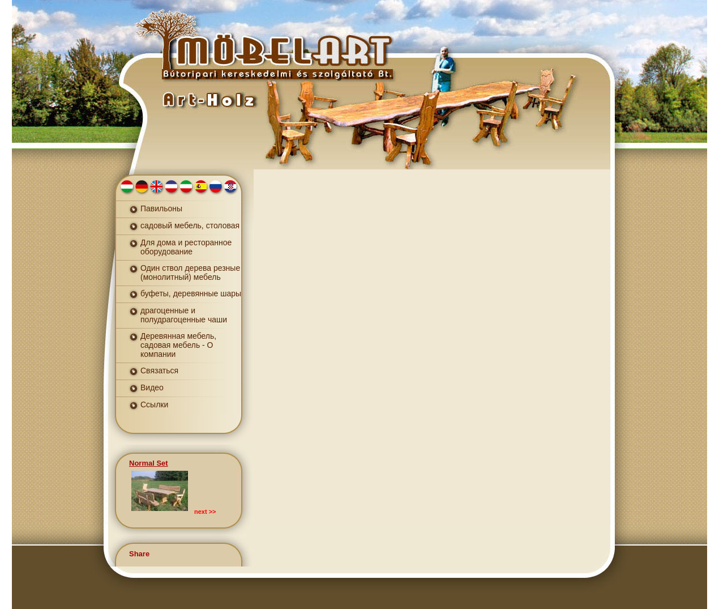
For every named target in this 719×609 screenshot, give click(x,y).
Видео (152, 387)
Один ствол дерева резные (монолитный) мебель (190, 272)
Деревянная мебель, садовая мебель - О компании (178, 345)
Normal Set (148, 463)
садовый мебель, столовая (189, 225)
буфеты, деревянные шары (190, 293)
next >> (205, 511)
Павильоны (161, 208)
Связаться (159, 370)
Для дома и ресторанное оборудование (186, 247)
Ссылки (154, 404)
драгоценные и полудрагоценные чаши (183, 315)
